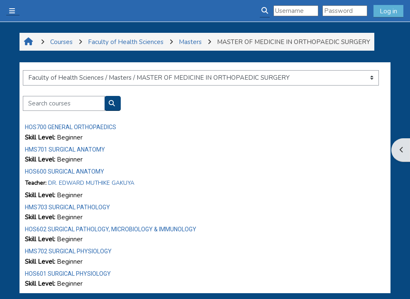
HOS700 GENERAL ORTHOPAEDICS (70, 127)
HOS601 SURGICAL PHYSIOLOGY (68, 273)
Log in (388, 11)
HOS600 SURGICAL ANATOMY (64, 171)
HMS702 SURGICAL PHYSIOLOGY (68, 251)
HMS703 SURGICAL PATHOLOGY (67, 207)
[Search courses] (64, 103)
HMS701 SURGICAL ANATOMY (65, 149)
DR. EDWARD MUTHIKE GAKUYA (91, 183)
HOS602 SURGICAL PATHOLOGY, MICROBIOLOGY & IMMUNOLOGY (110, 229)
